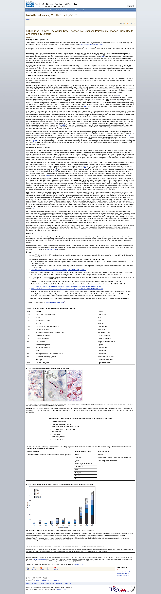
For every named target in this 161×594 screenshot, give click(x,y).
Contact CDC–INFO (61, 589)
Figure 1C (35, 141)
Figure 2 (35, 208)
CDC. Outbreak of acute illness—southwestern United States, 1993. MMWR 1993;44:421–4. (58, 270)
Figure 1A (86, 106)
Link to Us (59, 583)
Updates (34, 569)
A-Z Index (34, 583)
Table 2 (86, 168)
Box (56, 170)
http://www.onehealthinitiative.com (54, 302)
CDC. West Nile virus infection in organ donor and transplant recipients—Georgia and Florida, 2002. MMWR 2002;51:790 (67, 289)
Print (28, 569)
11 (39, 135)
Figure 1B (62, 125)
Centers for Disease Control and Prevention (47, 580)
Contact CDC (67, 583)
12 (129, 135)
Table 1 (103, 56)
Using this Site (50, 583)
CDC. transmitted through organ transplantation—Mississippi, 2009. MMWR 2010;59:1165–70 (66, 286)
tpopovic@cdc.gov (52, 249)
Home (28, 583)
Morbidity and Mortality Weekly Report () (51, 15)
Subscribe (41, 569)
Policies (42, 583)
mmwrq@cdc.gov (79, 564)
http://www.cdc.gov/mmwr (39, 559)
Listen (48, 569)
